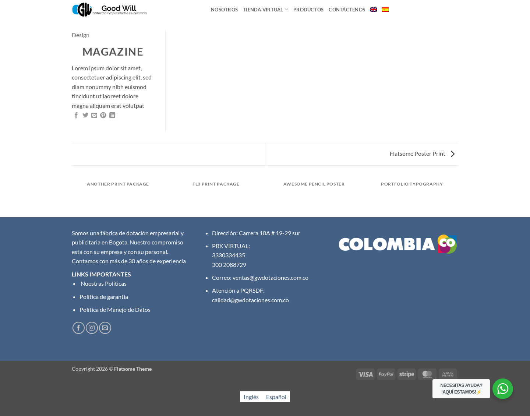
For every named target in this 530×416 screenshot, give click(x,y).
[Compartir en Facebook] (76, 115)
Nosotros (224, 10)
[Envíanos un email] (105, 328)
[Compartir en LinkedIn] (112, 115)
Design (80, 34)
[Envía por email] (94, 115)
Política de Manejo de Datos (115, 309)
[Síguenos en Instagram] (92, 328)
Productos (308, 10)
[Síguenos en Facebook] (79, 328)
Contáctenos (347, 10)
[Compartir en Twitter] (85, 115)
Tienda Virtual (265, 9)
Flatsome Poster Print (422, 153)
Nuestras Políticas (103, 283)
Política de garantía (104, 296)
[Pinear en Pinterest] (103, 115)
